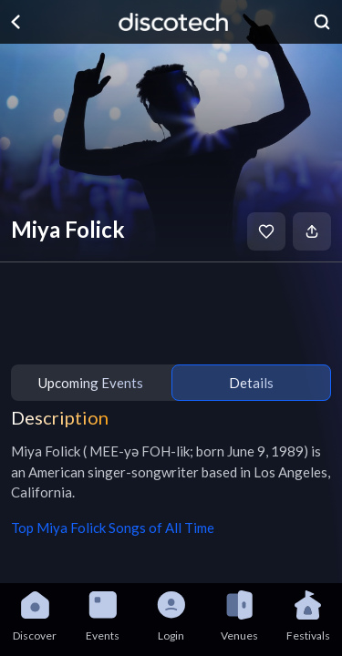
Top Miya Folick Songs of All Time (112, 527)
